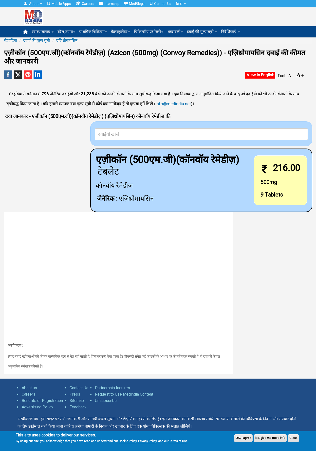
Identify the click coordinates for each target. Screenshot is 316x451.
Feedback (78, 407)
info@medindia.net (173, 103)
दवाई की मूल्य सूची (202, 31)
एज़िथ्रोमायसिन (66, 40)
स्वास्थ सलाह (43, 31)
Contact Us (160, 4)
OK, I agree (243, 438)
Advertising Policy (37, 407)
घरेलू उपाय (66, 31)
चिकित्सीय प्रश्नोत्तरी (148, 31)
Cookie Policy (128, 441)
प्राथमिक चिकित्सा (93, 31)
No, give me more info (270, 438)
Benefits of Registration (42, 400)
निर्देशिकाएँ (230, 31)
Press (75, 394)
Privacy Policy (147, 441)
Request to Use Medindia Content (124, 394)
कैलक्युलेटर (120, 31)
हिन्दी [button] (181, 4)
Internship (109, 4)
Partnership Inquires (112, 387)
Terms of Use (178, 441)
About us (29, 387)
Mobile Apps (59, 4)
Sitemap (77, 400)
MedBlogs (134, 4)
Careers (85, 3)
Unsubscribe (106, 400)
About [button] (33, 4)
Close (293, 438)
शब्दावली (175, 31)
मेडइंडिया (10, 40)
